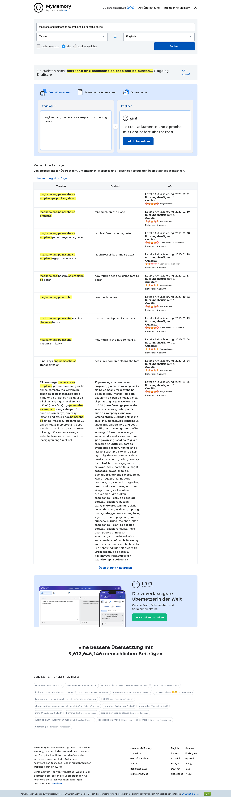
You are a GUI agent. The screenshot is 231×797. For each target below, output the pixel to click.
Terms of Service (139, 773)
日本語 (188, 763)
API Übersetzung (149, 7)
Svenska (189, 748)
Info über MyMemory (176, 7)
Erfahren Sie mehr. (190, 794)
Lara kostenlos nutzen (149, 617)
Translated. (57, 783)
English (175, 748)
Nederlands (177, 773)
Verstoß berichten (139, 758)
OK (207, 793)
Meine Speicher (85, 46)
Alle (66, 46)
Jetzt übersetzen (138, 141)
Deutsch (175, 768)
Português (191, 753)
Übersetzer (136, 753)
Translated (138, 768)
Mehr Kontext (48, 46)
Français (175, 763)
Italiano (175, 753)
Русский (189, 758)
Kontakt (134, 763)
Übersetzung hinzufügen (52, 178)
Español (175, 758)
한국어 (188, 773)
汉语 (187, 768)
